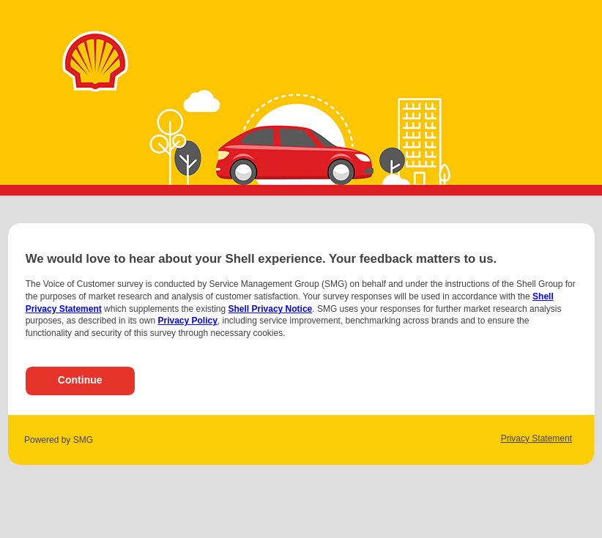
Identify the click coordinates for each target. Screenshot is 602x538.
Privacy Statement (536, 438)
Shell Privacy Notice (270, 309)
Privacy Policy (187, 320)
